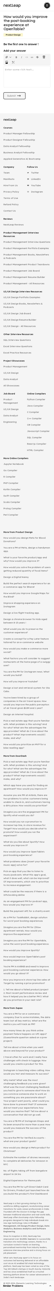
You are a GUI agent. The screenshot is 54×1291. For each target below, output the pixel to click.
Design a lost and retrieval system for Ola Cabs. (26, 689)
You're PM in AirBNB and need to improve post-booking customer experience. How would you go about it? (26, 970)
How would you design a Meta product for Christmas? (26, 1149)
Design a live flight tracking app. (21, 612)
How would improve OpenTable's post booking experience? (24, 958)
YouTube (34, 185)
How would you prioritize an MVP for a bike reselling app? (24, 746)
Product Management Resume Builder (24, 277)
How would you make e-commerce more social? (25, 650)
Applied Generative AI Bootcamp (22, 158)
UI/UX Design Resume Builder (19, 319)
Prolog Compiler (12, 508)
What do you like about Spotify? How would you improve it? (23, 843)
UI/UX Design (11, 372)
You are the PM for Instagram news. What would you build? (26, 673)
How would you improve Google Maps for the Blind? (26, 595)
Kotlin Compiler (11, 489)
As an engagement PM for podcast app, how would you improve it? (25, 903)
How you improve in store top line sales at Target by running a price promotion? (26, 981)
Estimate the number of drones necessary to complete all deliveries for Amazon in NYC (26, 1161)
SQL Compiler (34, 437)
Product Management (15, 366)
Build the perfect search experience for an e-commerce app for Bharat (26, 585)
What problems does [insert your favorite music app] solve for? (26, 863)
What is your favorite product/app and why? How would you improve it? (25, 559)
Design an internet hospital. (18, 714)
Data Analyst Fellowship (16, 146)
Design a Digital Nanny (16, 577)
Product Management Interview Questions (26, 242)
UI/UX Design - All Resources (19, 326)
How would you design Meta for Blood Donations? (24, 539)
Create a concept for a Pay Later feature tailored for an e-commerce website (26, 640)
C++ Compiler (34, 418)
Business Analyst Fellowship (19, 152)
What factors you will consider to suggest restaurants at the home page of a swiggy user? (26, 662)
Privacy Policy (11, 191)
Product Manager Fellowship (19, 133)
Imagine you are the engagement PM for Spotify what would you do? (25, 813)
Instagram (35, 191)
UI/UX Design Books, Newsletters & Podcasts (22, 305)
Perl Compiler (10, 514)
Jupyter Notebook (13, 464)
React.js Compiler (36, 443)
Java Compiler (35, 405)
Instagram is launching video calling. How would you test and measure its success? (26, 1072)
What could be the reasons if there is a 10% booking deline (24, 893)
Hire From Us (10, 185)
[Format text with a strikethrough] (38, 57)
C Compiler (33, 412)
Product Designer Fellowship (19, 139)
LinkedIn (34, 179)
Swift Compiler (11, 495)
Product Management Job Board (21, 270)
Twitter (33, 172)
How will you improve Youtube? (20, 681)
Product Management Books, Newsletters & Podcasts (26, 256)
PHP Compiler (10, 483)
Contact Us (9, 210)
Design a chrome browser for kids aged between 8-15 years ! (25, 621)
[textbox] (27, 77)
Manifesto (8, 179)
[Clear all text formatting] (44, 57)
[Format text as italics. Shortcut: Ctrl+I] (21, 57)
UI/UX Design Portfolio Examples (21, 297)
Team (6, 172)
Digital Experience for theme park (22, 1180)
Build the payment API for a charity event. (26, 911)
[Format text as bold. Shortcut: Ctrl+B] (16, 57)
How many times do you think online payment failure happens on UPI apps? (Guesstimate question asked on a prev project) (25, 1035)
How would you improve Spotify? (21, 950)
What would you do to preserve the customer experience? (23, 631)
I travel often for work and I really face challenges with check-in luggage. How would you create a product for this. (25, 1060)
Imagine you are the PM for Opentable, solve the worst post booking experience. (26, 942)
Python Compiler (36, 399)
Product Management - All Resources (23, 283)
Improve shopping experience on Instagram (21, 605)
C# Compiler (34, 424)
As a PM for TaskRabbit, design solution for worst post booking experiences (25, 919)
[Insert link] (32, 57)
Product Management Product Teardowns (26, 264)
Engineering (10, 422)
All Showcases (11, 385)
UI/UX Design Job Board (17, 313)
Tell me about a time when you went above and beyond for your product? (24, 1049)
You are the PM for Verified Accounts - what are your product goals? (24, 1139)
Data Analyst (10, 379)
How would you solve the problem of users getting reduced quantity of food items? (27, 569)
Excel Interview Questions (17, 346)
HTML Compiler (35, 450)
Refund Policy (11, 204)
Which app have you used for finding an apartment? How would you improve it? (25, 787)
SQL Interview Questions (17, 340)
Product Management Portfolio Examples (26, 248)
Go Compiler (10, 470)
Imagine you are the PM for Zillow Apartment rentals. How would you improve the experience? (22, 931)
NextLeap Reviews (13, 224)
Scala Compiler (11, 502)
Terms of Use (10, 198)
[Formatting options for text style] (8, 57)
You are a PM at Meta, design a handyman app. (26, 549)
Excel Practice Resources (17, 352)
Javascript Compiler (38, 431)
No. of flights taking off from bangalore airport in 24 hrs (25, 1172)
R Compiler (9, 476)
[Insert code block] (26, 57)
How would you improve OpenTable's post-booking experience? (23, 853)
